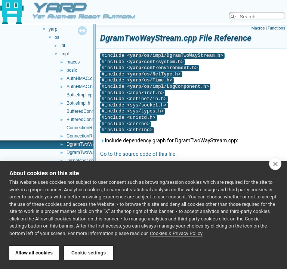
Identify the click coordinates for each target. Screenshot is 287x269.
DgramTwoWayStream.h (91, 152)
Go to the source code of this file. (138, 154)
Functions (276, 28)
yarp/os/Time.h (150, 80)
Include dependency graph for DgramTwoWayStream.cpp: (169, 140)
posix (72, 70)
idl (63, 45)
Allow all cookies (34, 253)
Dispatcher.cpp (81, 160)
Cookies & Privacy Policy (176, 235)
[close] (275, 165)
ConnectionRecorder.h (89, 136)
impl (65, 53)
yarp (53, 29)
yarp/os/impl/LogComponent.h (168, 86)
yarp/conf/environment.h (162, 68)
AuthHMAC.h (80, 86)
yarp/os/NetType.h (154, 74)
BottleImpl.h (78, 103)
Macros (258, 28)
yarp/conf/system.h (155, 62)
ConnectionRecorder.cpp (91, 127)
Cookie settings (88, 253)
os (57, 37)
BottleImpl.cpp (81, 95)
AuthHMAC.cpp (82, 78)
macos (73, 62)
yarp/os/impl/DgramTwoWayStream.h (175, 55)
